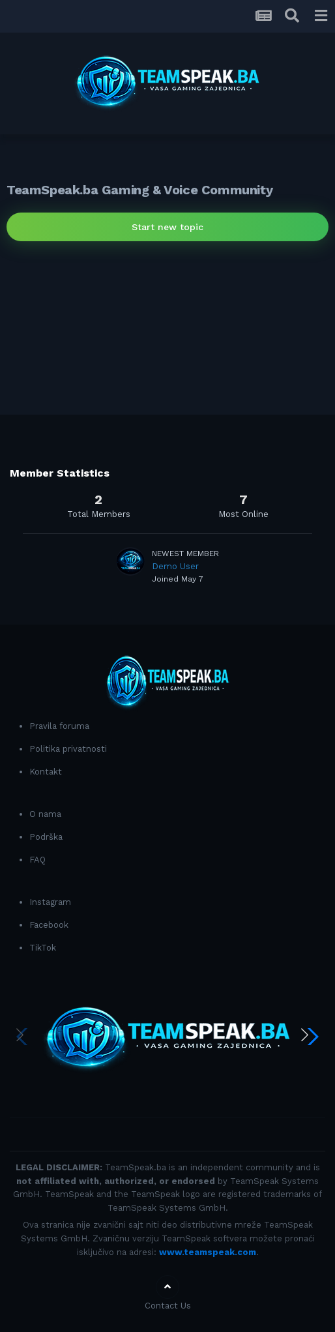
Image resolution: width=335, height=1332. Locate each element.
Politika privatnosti (68, 749)
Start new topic (167, 227)
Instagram (50, 902)
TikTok (42, 948)
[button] (310, 1036)
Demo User (175, 566)
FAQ (37, 860)
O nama (45, 814)
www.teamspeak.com (207, 1252)
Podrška (46, 837)
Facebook (48, 925)
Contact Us (168, 1305)
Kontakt (45, 772)
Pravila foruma (59, 726)
